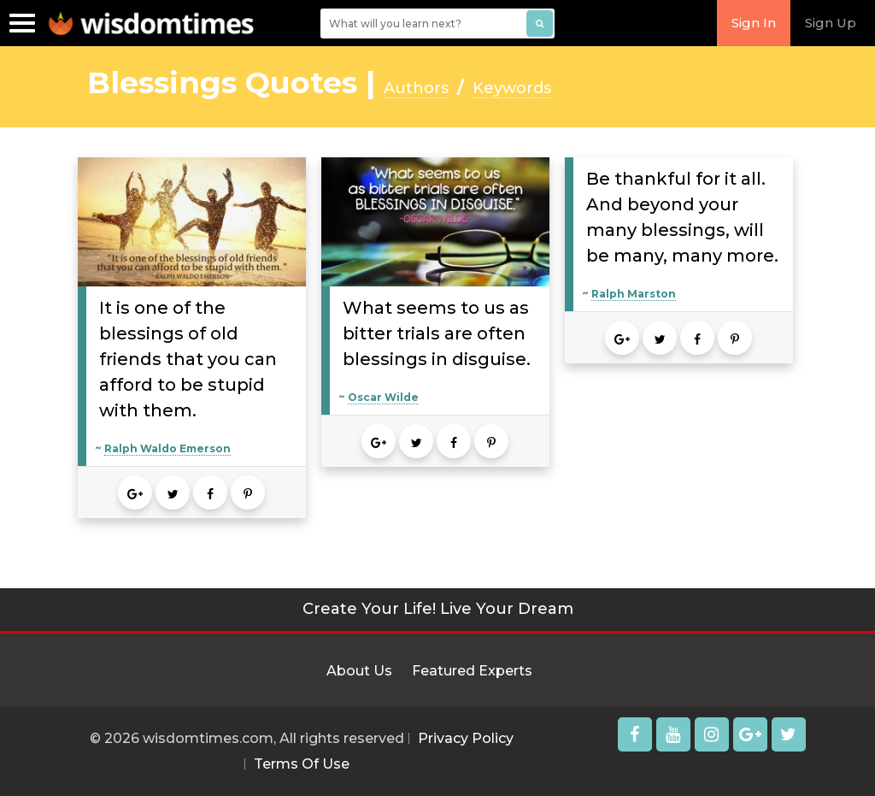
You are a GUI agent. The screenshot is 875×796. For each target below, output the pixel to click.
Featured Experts (472, 671)
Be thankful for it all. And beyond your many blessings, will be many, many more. (682, 217)
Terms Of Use (301, 764)
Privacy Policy (466, 738)
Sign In (753, 23)
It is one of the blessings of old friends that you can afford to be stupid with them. (188, 359)
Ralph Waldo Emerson (167, 448)
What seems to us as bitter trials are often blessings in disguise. (437, 333)
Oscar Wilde (383, 397)
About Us (359, 671)
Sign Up (830, 23)
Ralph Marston (633, 293)
